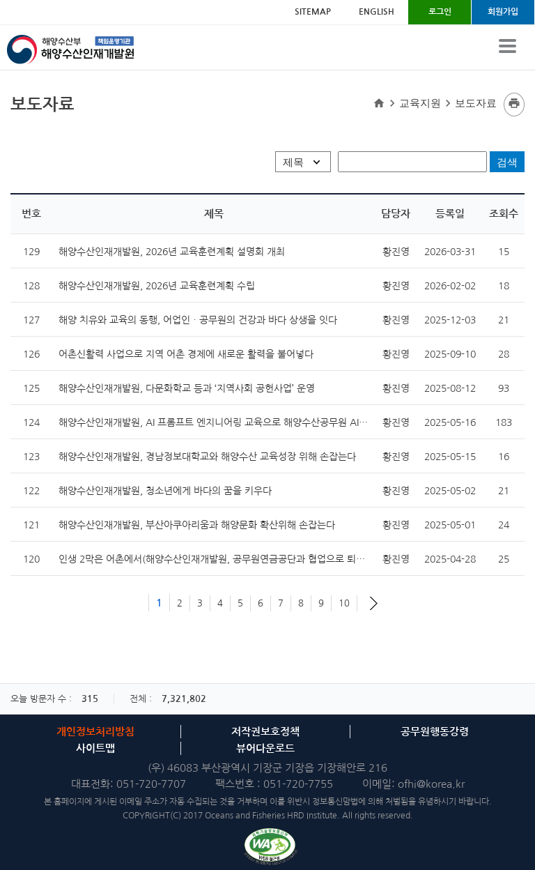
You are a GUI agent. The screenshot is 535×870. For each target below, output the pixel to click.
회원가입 (503, 12)
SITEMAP (313, 12)
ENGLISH (376, 12)
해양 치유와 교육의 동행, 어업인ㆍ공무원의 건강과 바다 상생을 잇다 (198, 320)
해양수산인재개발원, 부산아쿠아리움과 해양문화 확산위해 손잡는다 (197, 525)
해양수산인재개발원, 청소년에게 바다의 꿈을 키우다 (165, 491)
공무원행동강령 (435, 731)
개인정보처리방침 (95, 731)
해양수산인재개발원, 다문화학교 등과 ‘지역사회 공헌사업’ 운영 (187, 388)
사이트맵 (95, 748)
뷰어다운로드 (265, 748)
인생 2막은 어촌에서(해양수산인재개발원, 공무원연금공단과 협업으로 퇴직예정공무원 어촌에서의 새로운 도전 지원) (296, 559)
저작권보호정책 (265, 731)
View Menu (507, 46)
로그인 (439, 12)
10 (344, 603)
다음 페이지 (373, 603)
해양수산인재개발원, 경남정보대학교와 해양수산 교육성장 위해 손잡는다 (207, 456)
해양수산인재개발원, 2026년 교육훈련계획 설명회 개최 (172, 252)
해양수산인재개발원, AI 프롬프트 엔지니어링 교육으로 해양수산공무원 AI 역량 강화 (230, 422)
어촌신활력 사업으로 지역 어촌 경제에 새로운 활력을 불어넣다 (186, 354)
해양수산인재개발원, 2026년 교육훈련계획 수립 (157, 286)
